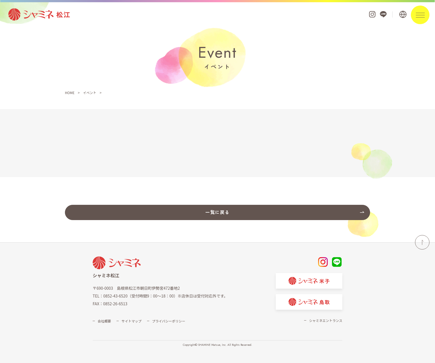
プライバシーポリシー (168, 321)
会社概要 (104, 321)
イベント (89, 92)
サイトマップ (131, 321)
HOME (69, 92)
